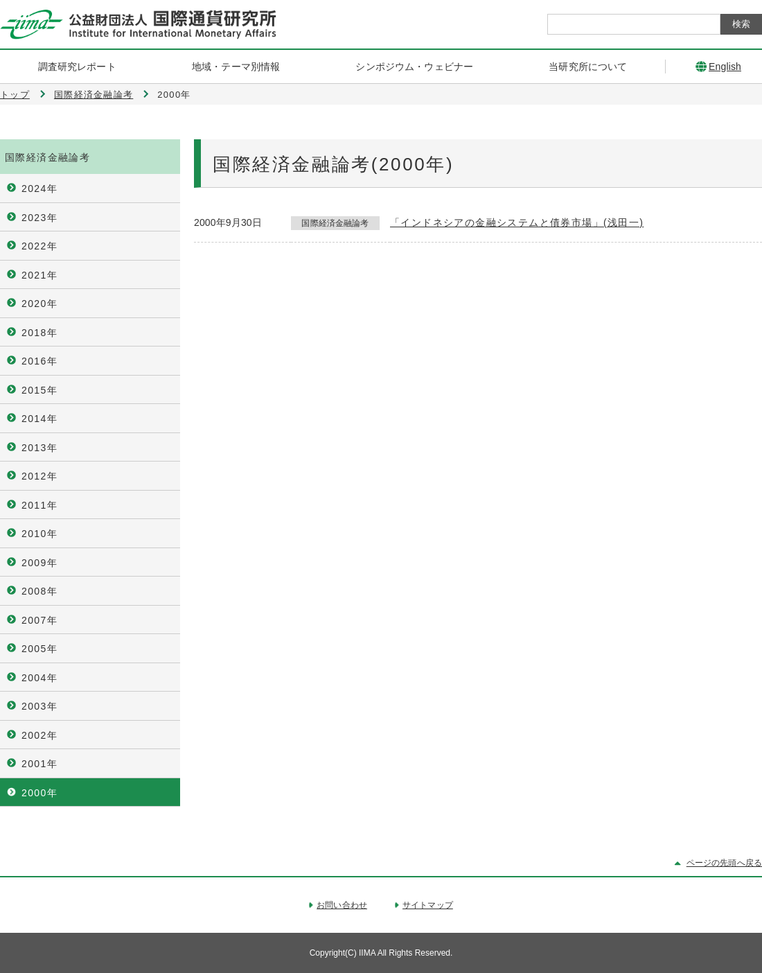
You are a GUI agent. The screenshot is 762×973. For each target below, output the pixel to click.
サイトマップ (427, 905)
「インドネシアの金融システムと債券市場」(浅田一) (517, 222)
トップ (15, 94)
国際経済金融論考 (93, 94)
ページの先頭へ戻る (724, 863)
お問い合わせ (342, 905)
